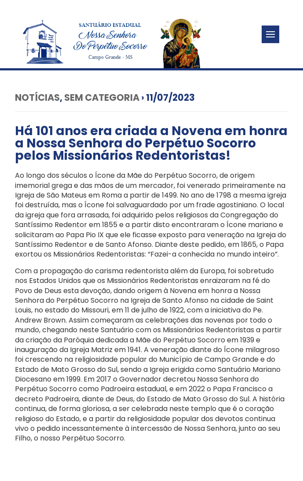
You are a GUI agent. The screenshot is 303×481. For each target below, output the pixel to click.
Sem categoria (101, 97)
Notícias (37, 97)
